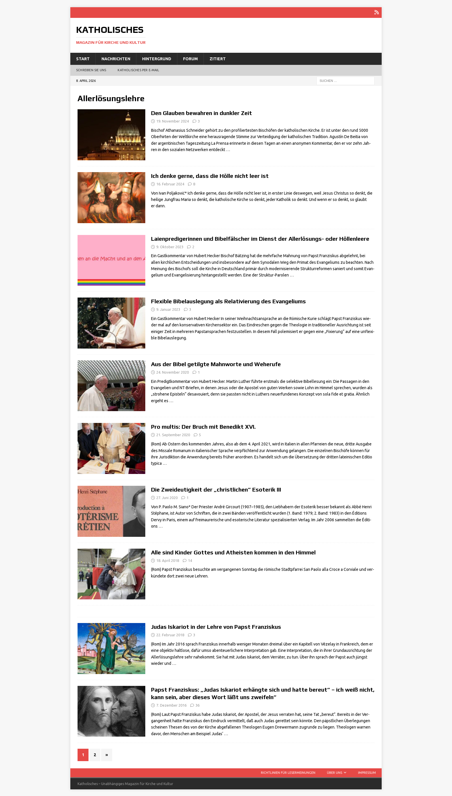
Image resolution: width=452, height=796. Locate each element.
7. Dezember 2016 (171, 705)
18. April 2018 (167, 560)
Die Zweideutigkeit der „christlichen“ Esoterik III (216, 488)
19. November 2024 (172, 121)
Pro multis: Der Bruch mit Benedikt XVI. (203, 426)
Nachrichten (115, 58)
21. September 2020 (173, 434)
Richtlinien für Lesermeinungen (288, 772)
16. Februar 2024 (170, 183)
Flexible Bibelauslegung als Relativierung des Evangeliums (228, 301)
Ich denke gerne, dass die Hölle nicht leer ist (210, 175)
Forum (190, 58)
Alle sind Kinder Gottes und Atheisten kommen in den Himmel (233, 551)
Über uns (334, 772)
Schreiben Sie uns (91, 69)
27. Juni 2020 (167, 497)
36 (197, 705)
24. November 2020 (172, 372)
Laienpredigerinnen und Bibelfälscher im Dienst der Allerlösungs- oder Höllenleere (260, 238)
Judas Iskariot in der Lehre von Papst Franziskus (216, 626)
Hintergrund (156, 58)
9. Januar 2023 (168, 309)
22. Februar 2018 (170, 635)
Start (83, 58)
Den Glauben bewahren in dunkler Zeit (201, 112)
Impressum (367, 772)
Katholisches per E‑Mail (138, 69)
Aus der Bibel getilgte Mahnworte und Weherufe (216, 363)
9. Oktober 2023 (169, 246)
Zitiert (218, 58)
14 (190, 560)
